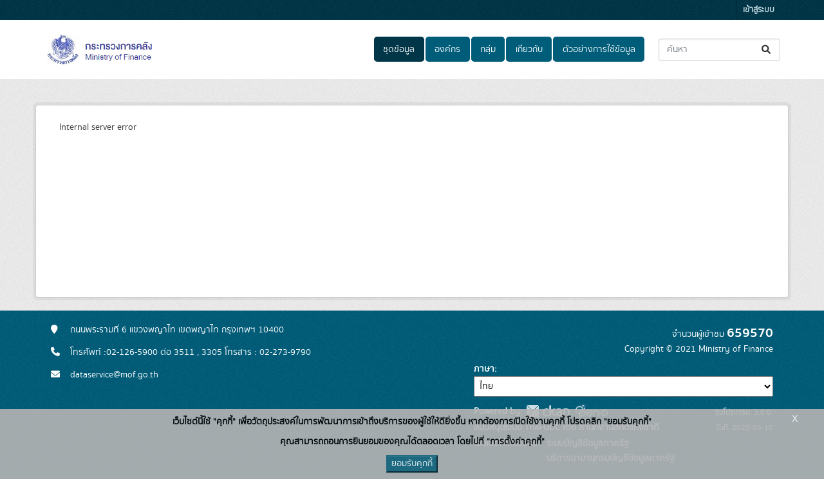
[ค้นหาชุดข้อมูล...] (719, 50)
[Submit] (767, 50)
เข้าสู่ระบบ (758, 10)
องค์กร (447, 49)
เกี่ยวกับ (529, 49)
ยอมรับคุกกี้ (412, 463)
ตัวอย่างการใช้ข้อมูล (599, 49)
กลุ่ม (488, 49)
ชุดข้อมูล (399, 49)
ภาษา (484, 369)
